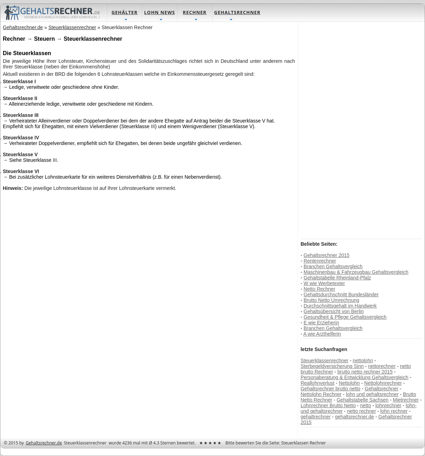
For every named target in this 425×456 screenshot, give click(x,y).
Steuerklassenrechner (324, 360)
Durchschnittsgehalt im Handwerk (340, 306)
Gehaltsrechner (381, 388)
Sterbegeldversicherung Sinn (332, 366)
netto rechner (361, 411)
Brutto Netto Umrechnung (331, 300)
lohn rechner (394, 411)
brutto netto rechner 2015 (364, 372)
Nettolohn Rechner (321, 394)
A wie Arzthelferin (322, 334)
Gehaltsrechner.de (44, 443)
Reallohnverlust (318, 383)
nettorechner (382, 366)
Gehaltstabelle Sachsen (363, 400)
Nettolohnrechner (383, 383)
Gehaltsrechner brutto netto (330, 388)
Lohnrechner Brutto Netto (328, 405)
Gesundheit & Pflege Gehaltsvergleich (345, 317)
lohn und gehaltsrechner (372, 394)
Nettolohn (349, 383)
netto (365, 405)
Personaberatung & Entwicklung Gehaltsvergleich (354, 377)
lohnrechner (388, 405)
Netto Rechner (319, 289)
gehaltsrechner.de (354, 416)
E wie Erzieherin (321, 322)
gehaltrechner (316, 416)
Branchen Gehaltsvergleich (333, 266)
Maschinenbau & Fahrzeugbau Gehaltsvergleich (356, 272)
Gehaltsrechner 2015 (327, 255)
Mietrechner (406, 400)
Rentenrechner (320, 261)
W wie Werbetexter (324, 283)
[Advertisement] (353, 130)
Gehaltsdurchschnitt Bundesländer (341, 294)
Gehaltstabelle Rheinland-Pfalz (337, 277)
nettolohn (363, 360)
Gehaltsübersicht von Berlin (334, 311)
